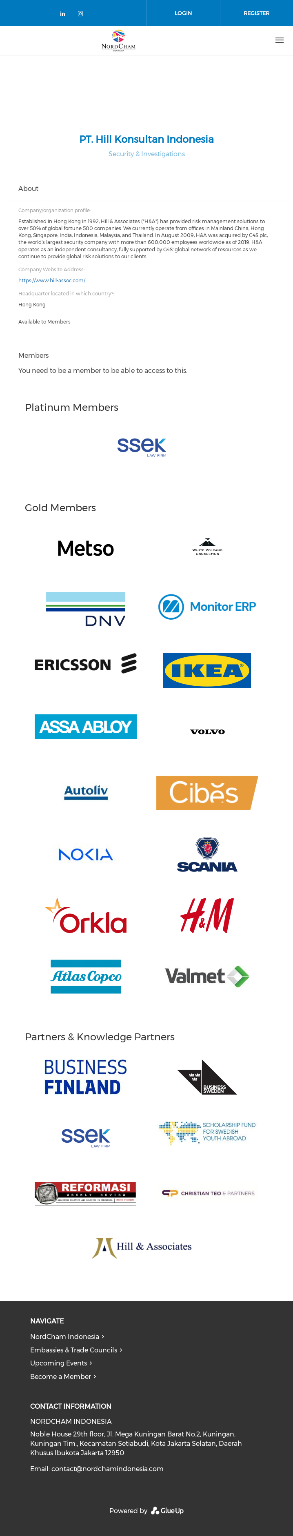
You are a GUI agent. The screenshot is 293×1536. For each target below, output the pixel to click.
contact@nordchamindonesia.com (107, 1469)
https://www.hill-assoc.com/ (51, 280)
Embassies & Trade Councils (73, 1350)
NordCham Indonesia (64, 1337)
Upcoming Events (58, 1363)
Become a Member (60, 1377)
